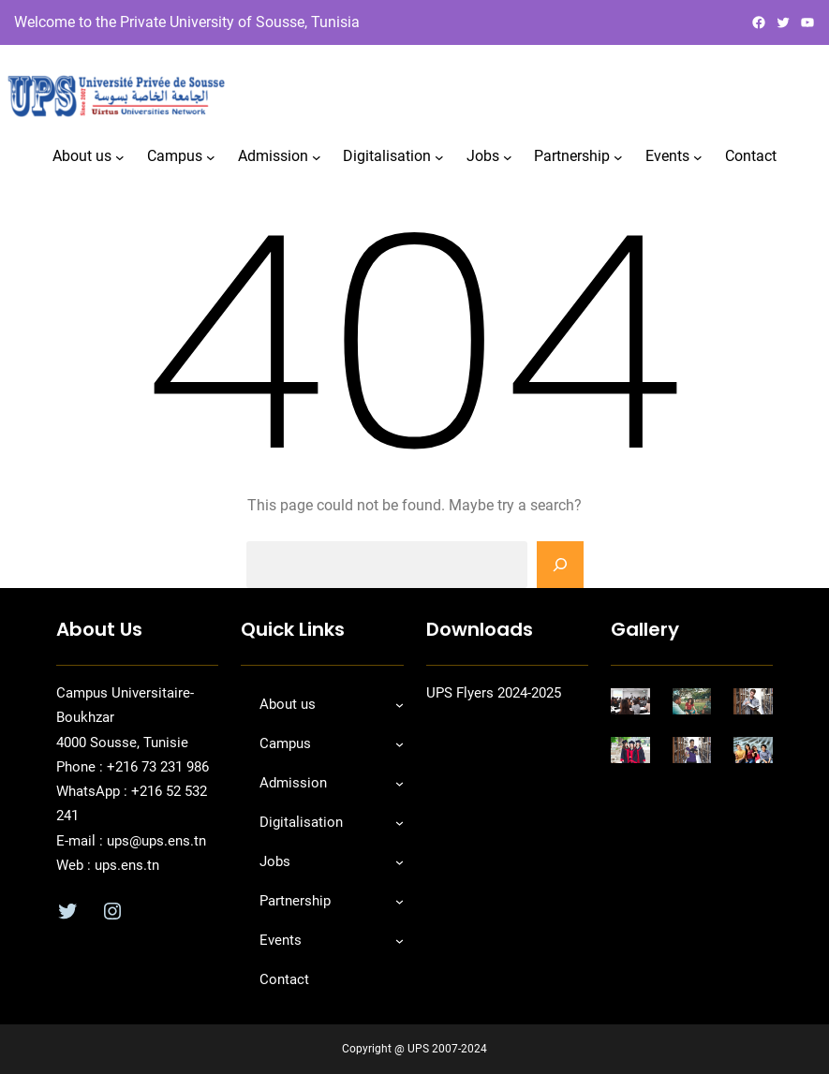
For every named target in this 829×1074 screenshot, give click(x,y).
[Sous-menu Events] (698, 157)
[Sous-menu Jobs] (507, 157)
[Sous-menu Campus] (210, 157)
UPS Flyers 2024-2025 (493, 692)
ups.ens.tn (125, 865)
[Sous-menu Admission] (316, 157)
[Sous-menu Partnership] (618, 157)
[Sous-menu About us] (120, 157)
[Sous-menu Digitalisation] (439, 157)
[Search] (560, 564)
